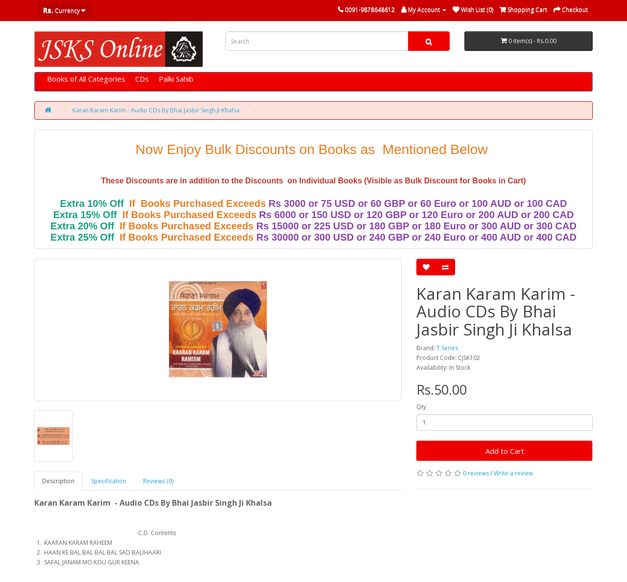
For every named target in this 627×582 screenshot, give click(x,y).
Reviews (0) (158, 481)
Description (58, 481)
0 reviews (476, 473)
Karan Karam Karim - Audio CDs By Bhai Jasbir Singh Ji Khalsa (156, 110)
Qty (421, 407)
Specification (108, 481)
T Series (447, 348)
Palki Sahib (176, 79)
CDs (142, 79)
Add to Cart (504, 451)
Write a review (513, 473)
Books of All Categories (86, 79)
